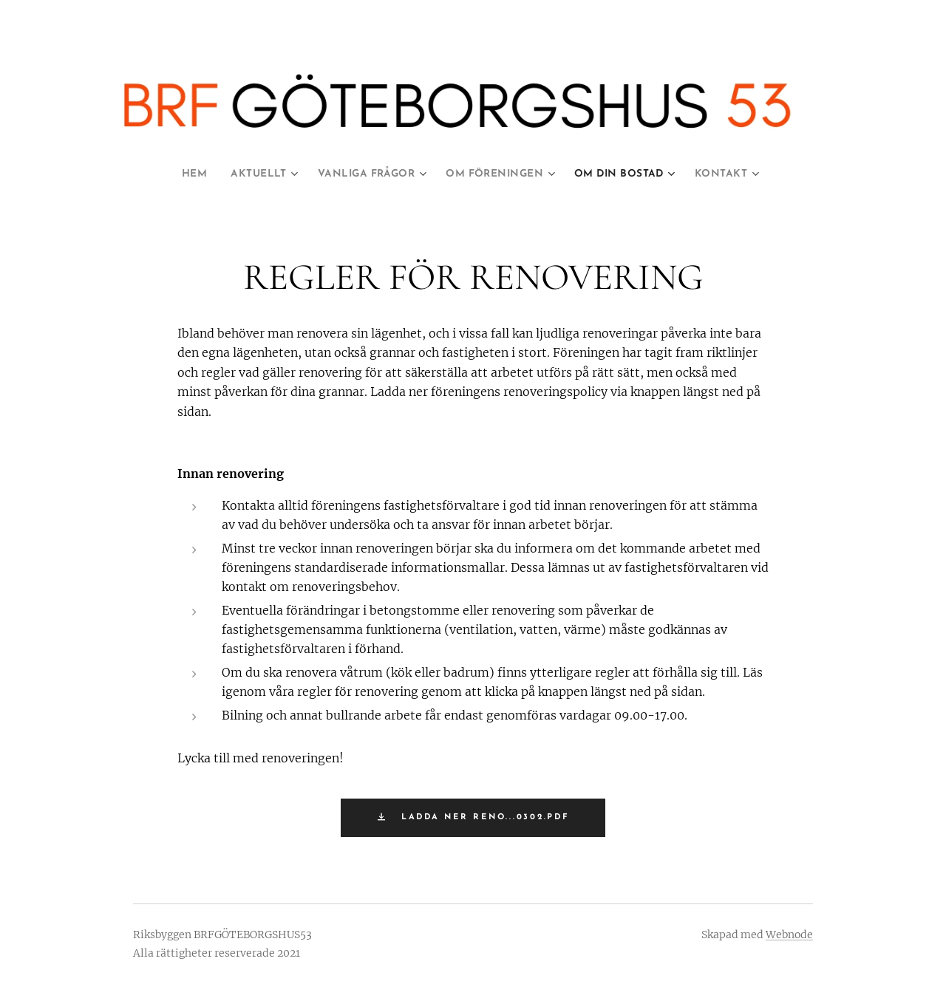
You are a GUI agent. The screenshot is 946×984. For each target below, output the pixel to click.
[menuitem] (183, 174)
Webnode (789, 934)
